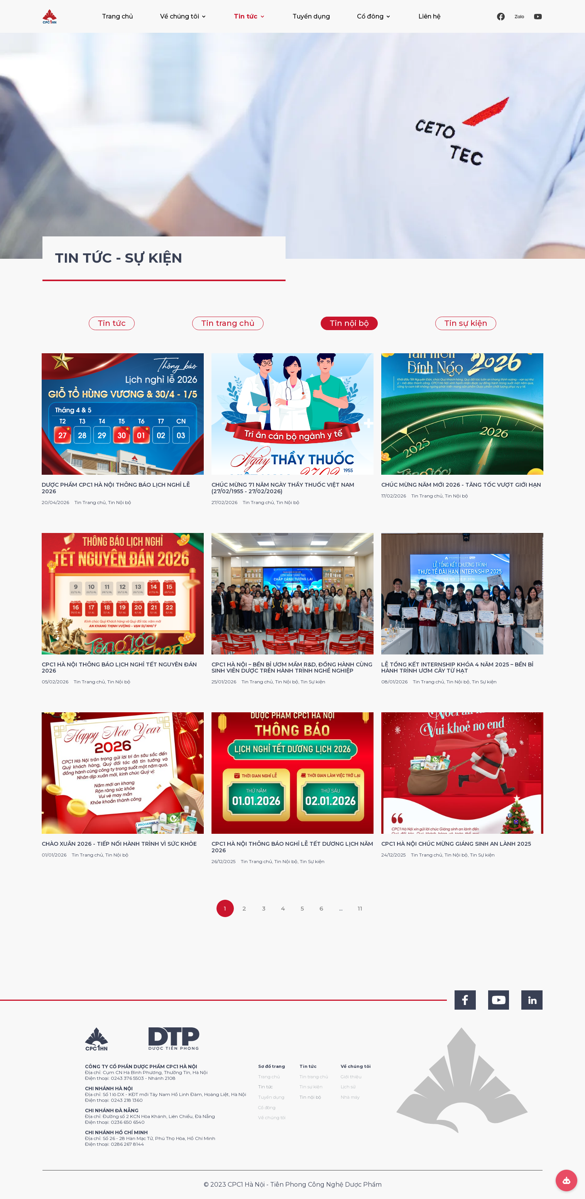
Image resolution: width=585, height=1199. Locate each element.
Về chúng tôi (272, 1117)
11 (360, 908)
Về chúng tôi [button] (179, 16)
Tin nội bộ (349, 323)
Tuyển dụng (311, 16)
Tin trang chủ (228, 323)
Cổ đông (267, 1107)
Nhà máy (350, 1097)
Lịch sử (348, 1086)
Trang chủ (117, 16)
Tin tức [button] (245, 16)
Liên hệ (429, 16)
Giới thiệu (351, 1076)
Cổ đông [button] (370, 16)
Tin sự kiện (465, 323)
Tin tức (112, 323)
